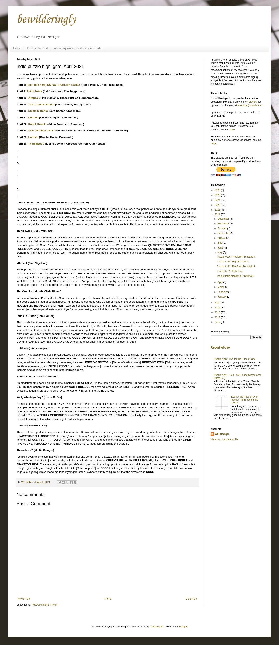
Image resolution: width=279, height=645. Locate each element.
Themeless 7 (36, 143)
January (222, 296)
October (222, 228)
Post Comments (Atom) (44, 604)
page (213, 143)
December (224, 218)
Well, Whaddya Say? (41, 130)
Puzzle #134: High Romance (232, 261)
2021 (218, 214)
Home (17, 48)
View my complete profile (224, 439)
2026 (218, 190)
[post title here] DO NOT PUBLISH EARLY (53, 84)
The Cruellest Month (41, 104)
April (220, 282)
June (221, 247)
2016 (218, 322)
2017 (218, 317)
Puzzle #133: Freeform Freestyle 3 (236, 266)
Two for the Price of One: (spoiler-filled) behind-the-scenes (245, 399)
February (223, 291)
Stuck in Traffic (38, 110)
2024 (218, 200)
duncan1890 (156, 626)
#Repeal (33, 97)
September (224, 233)
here (232, 129)
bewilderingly (46, 19)
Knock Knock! (37, 124)
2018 (218, 312)
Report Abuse (220, 347)
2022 (218, 209)
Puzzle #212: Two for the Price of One (235, 359)
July (220, 243)
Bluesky (253, 101)
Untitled (33, 117)
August (222, 238)
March (221, 287)
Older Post (191, 598)
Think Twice (34, 91)
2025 (218, 195)
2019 (218, 307)
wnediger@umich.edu (249, 105)
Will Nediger (222, 434)
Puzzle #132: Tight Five (230, 271)
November (224, 223)
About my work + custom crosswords (77, 48)
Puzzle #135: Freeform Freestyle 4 (236, 256)
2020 (218, 302)
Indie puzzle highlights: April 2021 (235, 276)
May (220, 252)
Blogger (183, 626)
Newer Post (24, 598)
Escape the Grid (37, 48)
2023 (218, 204)
